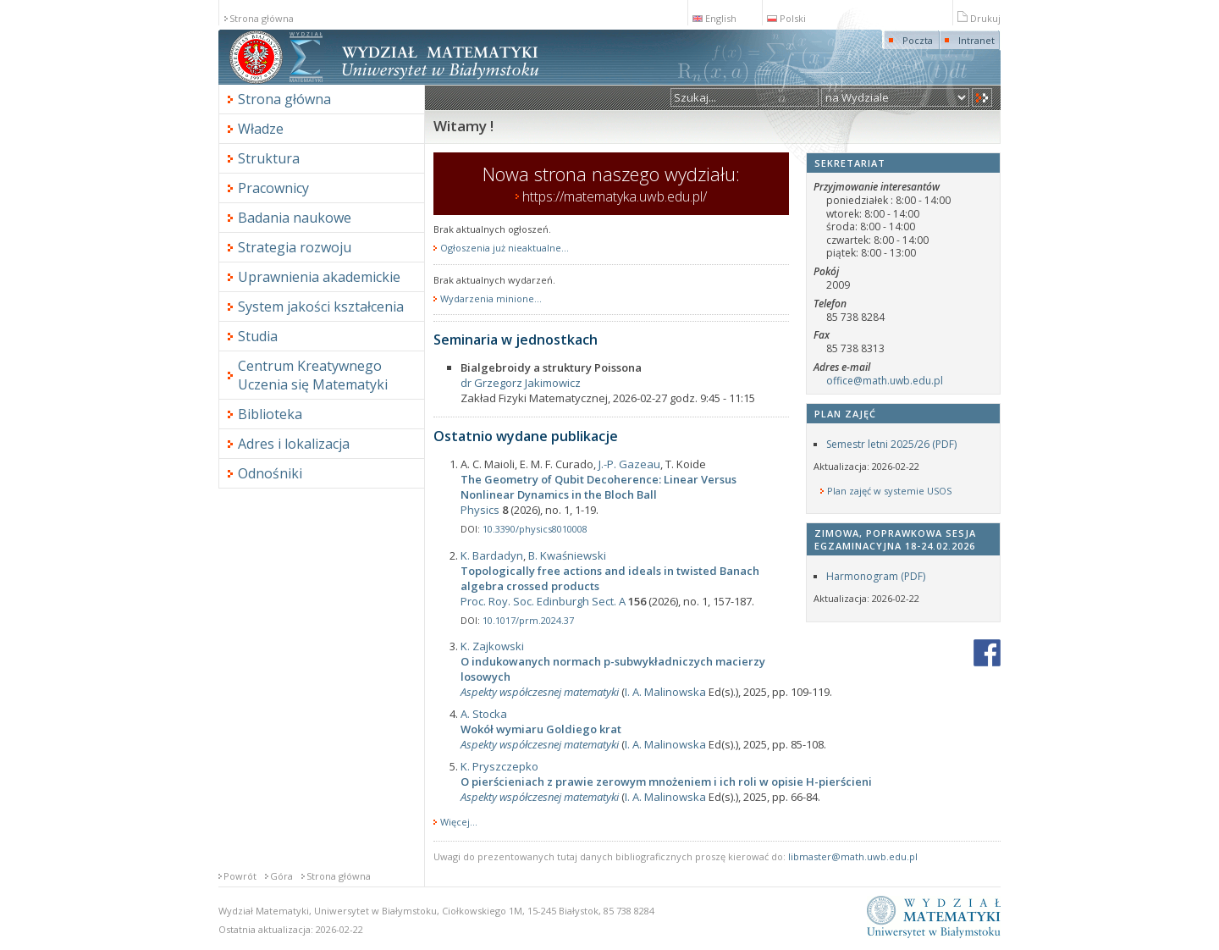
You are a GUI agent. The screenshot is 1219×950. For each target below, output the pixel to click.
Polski (786, 18)
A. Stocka (484, 713)
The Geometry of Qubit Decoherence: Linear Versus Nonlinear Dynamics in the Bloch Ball (598, 487)
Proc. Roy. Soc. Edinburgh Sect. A (543, 601)
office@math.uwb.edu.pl (884, 380)
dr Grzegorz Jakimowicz (521, 382)
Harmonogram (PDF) (875, 576)
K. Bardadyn (492, 555)
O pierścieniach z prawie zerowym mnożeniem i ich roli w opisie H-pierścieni (666, 781)
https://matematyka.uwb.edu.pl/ (614, 196)
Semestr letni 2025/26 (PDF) (891, 444)
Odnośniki (270, 473)
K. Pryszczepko (499, 766)
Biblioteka (270, 414)
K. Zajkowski (492, 646)
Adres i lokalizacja (294, 443)
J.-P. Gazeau (629, 464)
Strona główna (261, 18)
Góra (281, 876)
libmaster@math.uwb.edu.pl (853, 856)
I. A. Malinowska (665, 691)
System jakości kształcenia (321, 306)
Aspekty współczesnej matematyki (540, 691)
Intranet (976, 40)
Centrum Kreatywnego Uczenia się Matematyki (313, 375)
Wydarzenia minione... (491, 299)
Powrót (239, 876)
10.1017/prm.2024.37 (528, 620)
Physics (480, 509)
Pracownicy (273, 188)
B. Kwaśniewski (567, 555)
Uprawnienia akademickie (319, 277)
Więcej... (458, 821)
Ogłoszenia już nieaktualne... (504, 248)
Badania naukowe (294, 217)
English (714, 18)
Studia (258, 336)
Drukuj (979, 18)
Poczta (917, 40)
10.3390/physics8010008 (535, 528)
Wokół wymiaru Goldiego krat (541, 729)
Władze (261, 128)
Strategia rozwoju (294, 247)
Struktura (269, 158)
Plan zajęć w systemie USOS (889, 491)
